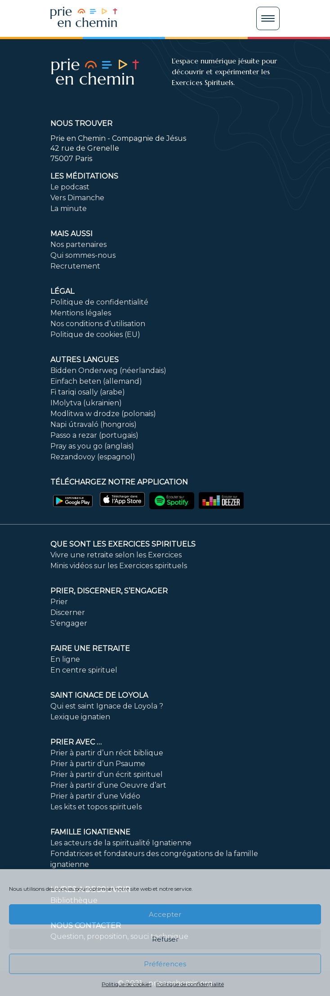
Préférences (165, 964)
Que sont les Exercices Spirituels (123, 544)
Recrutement (75, 266)
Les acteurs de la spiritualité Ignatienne (121, 843)
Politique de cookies (127, 984)
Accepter (165, 914)
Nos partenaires (78, 244)
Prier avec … (76, 742)
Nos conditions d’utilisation (97, 323)
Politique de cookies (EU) (95, 334)
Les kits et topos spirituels (96, 807)
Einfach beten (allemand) (96, 381)
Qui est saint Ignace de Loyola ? (106, 706)
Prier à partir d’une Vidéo (95, 796)
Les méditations (84, 176)
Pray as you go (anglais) (92, 446)
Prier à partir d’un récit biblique (106, 753)
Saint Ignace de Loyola (99, 695)
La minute (68, 208)
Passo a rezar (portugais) (94, 435)
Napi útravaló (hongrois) (93, 424)
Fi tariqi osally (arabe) (87, 392)
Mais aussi (71, 233)
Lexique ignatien (80, 717)
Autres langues (84, 359)
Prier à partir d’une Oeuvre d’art (108, 785)
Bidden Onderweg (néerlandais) (108, 370)
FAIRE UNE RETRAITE (90, 648)
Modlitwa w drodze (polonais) (103, 413)
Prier (59, 601)
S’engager (68, 623)
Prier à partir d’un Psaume (97, 763)
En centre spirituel (83, 670)
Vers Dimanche (77, 197)
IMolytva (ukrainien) (86, 403)
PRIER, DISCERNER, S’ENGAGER (109, 591)
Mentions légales (80, 313)
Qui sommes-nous (83, 255)
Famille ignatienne (90, 832)
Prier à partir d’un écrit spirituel (106, 774)
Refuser (165, 939)
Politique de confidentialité (190, 984)
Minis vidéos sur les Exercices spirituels (118, 565)
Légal (62, 291)
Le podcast (69, 187)
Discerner (67, 612)
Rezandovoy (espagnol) (92, 457)
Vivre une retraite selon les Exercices (116, 555)
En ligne (65, 659)
